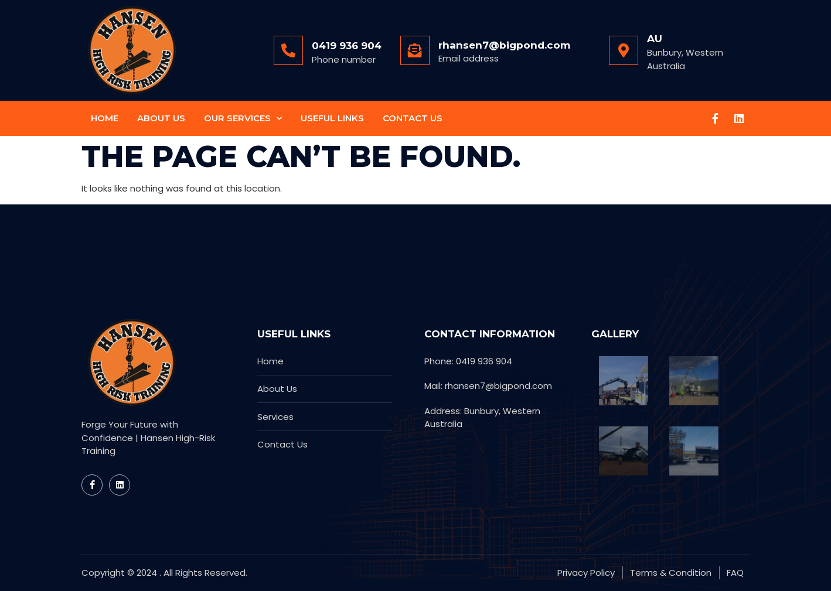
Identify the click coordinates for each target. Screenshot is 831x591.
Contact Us (412, 118)
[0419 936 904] (288, 50)
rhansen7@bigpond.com (504, 45)
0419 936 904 (347, 46)
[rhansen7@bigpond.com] (415, 50)
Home (104, 118)
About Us (161, 118)
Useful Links (332, 118)
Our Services (243, 119)
